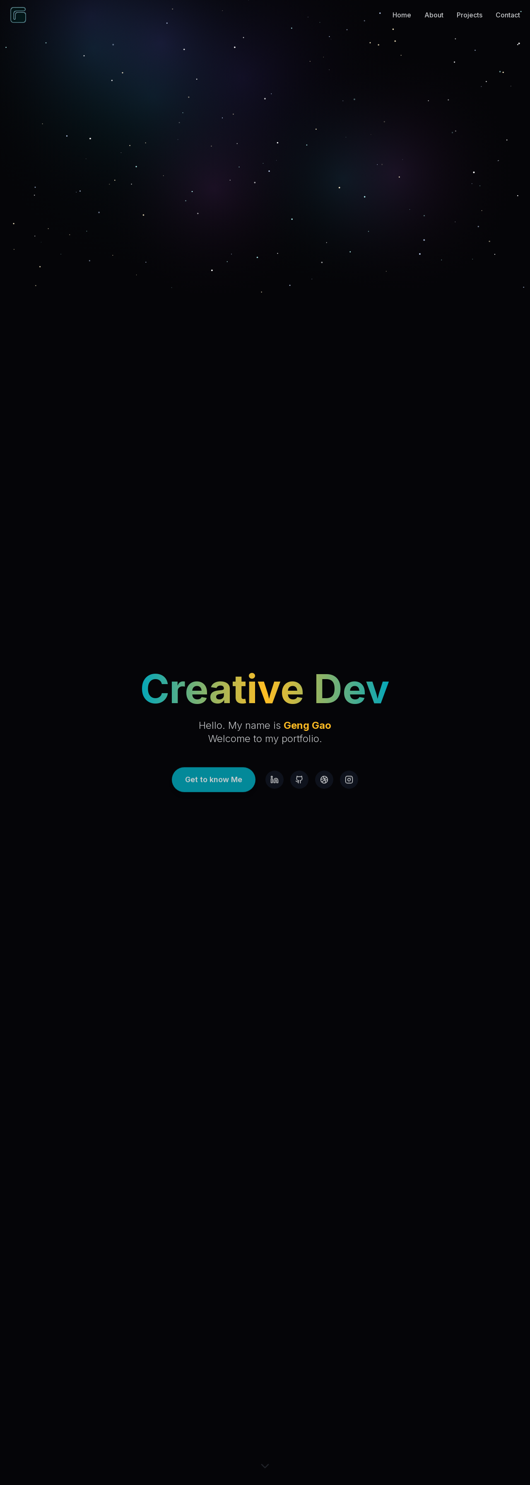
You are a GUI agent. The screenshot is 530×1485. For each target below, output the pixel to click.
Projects (469, 7)
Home (402, 7)
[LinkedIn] (274, 786)
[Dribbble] (324, 786)
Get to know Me (213, 785)
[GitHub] (299, 786)
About (433, 7)
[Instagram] (349, 786)
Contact (508, 7)
